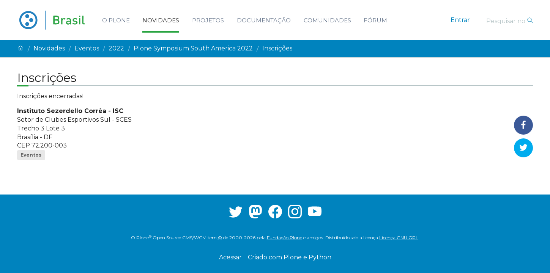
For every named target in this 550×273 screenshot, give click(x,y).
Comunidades (327, 20)
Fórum (375, 20)
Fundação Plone (284, 237)
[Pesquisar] (506, 21)
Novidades (160, 20)
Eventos (86, 49)
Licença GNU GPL (398, 237)
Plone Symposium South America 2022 (193, 49)
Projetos (208, 20)
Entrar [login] (460, 20)
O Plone (116, 20)
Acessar (230, 257)
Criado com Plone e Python (289, 257)
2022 (116, 49)
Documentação (264, 20)
